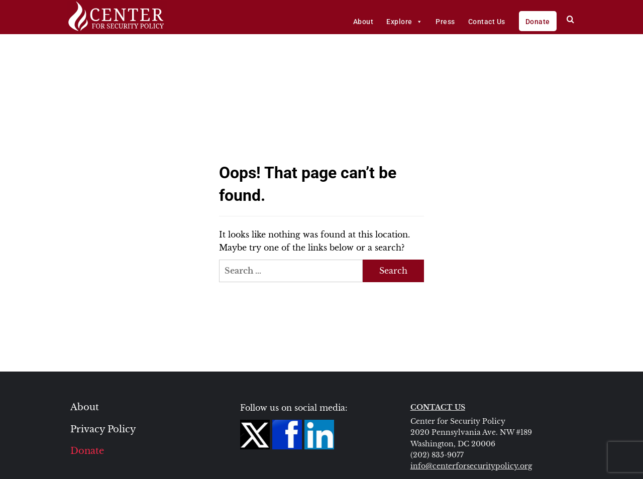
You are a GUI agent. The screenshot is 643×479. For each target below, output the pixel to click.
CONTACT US (437, 407)
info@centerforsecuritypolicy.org (471, 465)
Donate (537, 22)
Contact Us (486, 22)
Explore (404, 22)
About (363, 22)
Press (445, 22)
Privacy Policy (103, 429)
